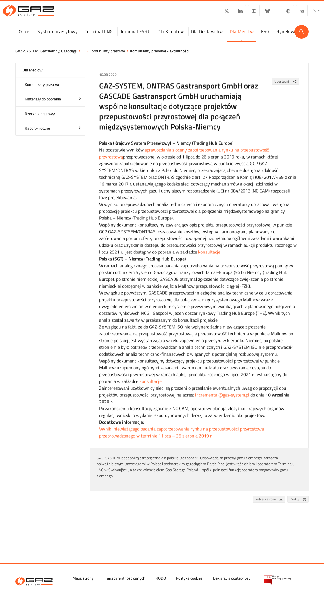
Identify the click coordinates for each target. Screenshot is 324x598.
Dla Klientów (171, 36)
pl (303, 13)
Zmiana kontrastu (276, 13)
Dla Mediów (242, 36)
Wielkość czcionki (290, 13)
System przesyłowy (57, 36)
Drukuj (299, 505)
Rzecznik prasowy (40, 119)
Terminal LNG (99, 36)
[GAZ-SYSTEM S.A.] (40, 13)
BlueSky (255, 13)
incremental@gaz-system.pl (222, 400)
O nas (25, 36)
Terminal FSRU (135, 36)
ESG (265, 36)
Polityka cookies (189, 578)
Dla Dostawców (207, 36)
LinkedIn (228, 13)
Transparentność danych (124, 578)
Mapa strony (83, 578)
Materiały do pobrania (43, 104)
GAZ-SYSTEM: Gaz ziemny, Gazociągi (46, 56)
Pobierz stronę (270, 505)
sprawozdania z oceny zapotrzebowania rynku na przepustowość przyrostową (184, 159)
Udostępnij (286, 86)
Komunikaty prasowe (107, 56)
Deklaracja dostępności (232, 578)
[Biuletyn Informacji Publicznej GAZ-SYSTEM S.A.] (277, 579)
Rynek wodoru (291, 36)
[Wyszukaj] (301, 37)
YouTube (242, 13)
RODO (161, 578)
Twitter (214, 13)
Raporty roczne (37, 133)
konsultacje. (209, 257)
